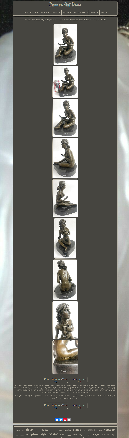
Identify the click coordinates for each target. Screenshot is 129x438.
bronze (53, 434)
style (43, 434)
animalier (105, 435)
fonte (51, 430)
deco (29, 429)
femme (45, 430)
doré (56, 430)
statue (77, 429)
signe (100, 430)
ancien (60, 430)
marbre (67, 430)
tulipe (69, 435)
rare (17, 435)
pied (23, 430)
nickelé (62, 435)
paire (84, 430)
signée (82, 434)
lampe (96, 434)
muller (22, 435)
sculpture (32, 434)
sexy (112, 435)
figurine (92, 429)
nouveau (109, 429)
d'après (18, 430)
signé (89, 435)
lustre (75, 435)
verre (37, 430)
